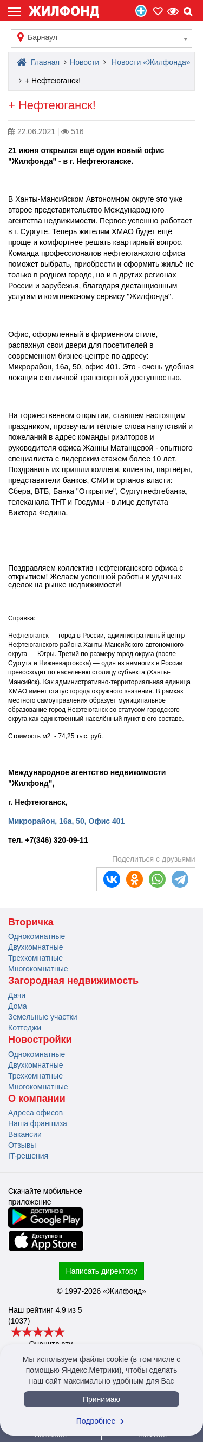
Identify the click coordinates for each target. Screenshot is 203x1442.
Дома (17, 1006)
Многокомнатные (38, 968)
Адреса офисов (35, 1112)
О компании (37, 1098)
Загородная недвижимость (73, 980)
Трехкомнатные (35, 958)
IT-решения (28, 1156)
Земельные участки (42, 1017)
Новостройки (40, 1039)
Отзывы (22, 1145)
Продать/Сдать (141, 10)
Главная (38, 62)
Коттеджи (24, 1027)
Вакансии (25, 1134)
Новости (84, 62)
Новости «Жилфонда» (151, 62)
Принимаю (101, 1399)
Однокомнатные (36, 936)
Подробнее (101, 1421)
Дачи (16, 995)
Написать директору (101, 1271)
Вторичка (31, 922)
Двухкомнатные (35, 947)
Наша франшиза (37, 1123)
